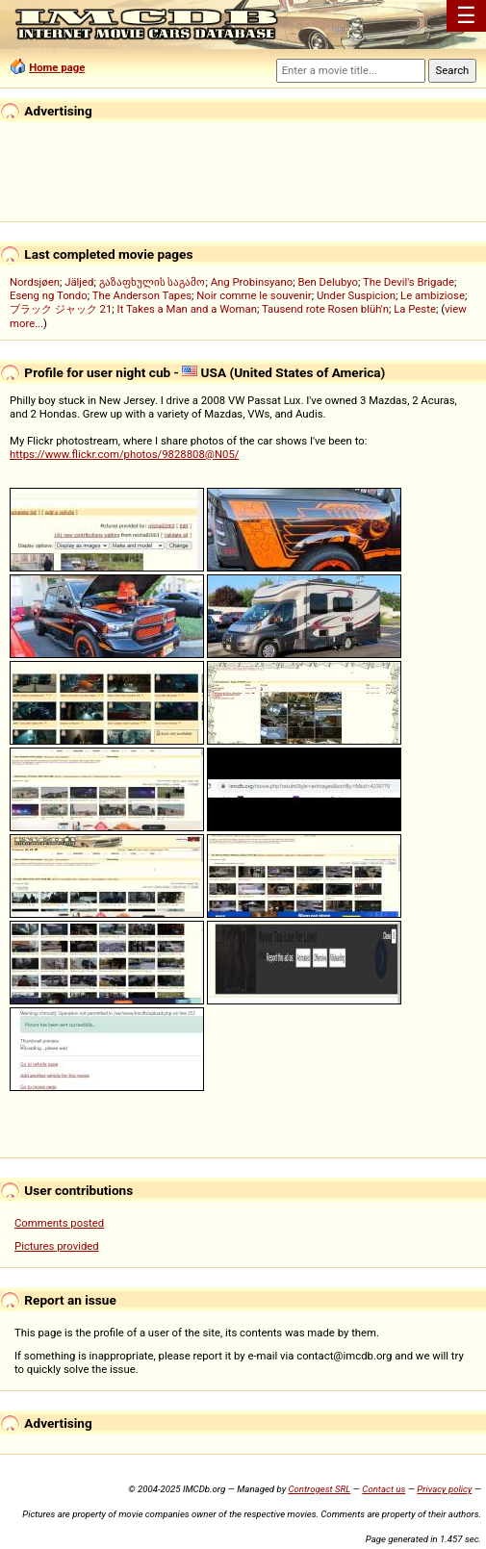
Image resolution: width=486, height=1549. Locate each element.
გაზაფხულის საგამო (152, 282)
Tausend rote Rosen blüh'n (325, 309)
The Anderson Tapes (142, 295)
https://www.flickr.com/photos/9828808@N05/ (124, 454)
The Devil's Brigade (408, 282)
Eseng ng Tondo (49, 295)
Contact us (383, 1489)
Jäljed (78, 282)
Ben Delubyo (327, 282)
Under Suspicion (356, 295)
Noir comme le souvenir (253, 295)
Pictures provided (56, 1246)
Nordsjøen (35, 282)
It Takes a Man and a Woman (187, 309)
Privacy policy (444, 1489)
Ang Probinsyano (252, 282)
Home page (57, 67)
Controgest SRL (319, 1489)
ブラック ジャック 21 (61, 309)
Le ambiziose (432, 295)
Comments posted (59, 1223)
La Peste (415, 309)
